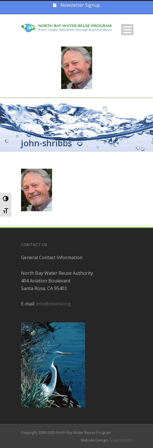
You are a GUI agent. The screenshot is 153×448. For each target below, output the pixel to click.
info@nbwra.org (53, 304)
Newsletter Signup (76, 5)
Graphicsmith (120, 440)
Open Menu (127, 29)
